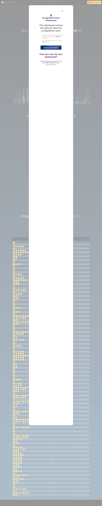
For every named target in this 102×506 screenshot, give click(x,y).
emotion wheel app (51, 64)
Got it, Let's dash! (51, 48)
